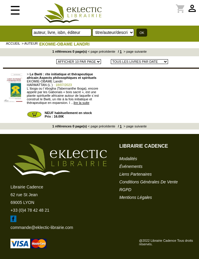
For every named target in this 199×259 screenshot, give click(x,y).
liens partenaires (135, 174)
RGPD (125, 189)
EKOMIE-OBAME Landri (64, 44)
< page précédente (101, 51)
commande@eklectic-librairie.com (41, 227)
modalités (128, 158)
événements (130, 166)
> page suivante (134, 51)
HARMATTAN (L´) (40, 85)
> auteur (30, 43)
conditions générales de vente (148, 182)
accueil (13, 43)
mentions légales (135, 197)
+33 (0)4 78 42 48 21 (29, 210)
